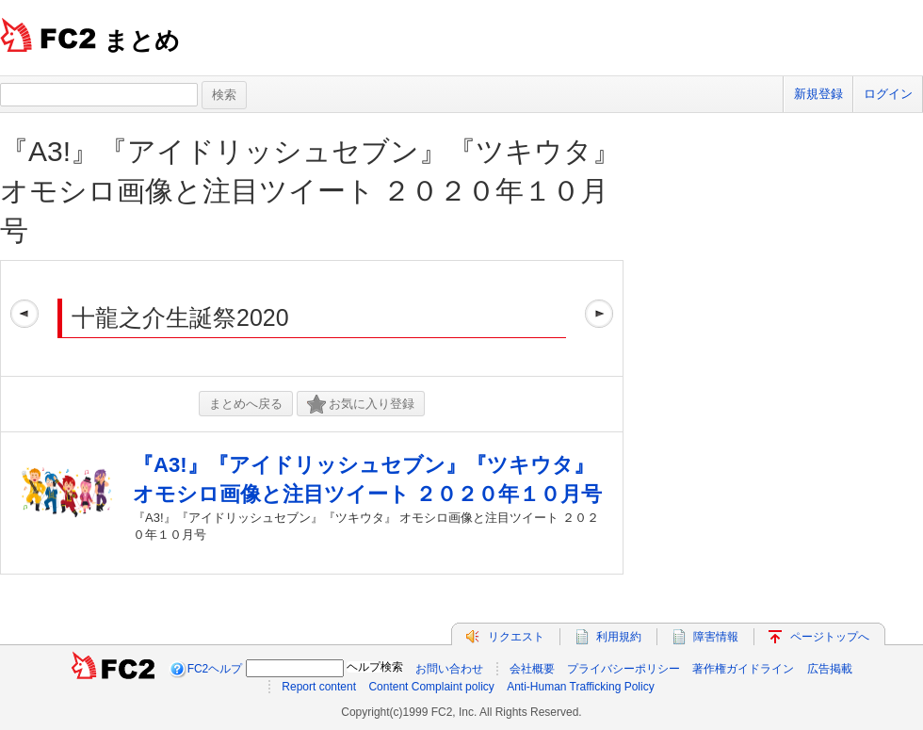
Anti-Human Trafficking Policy (581, 686)
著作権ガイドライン (743, 668)
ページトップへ (829, 636)
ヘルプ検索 (375, 667)
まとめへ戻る (246, 404)
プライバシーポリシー (623, 668)
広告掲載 (829, 668)
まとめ (142, 40)
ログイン (888, 94)
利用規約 (618, 636)
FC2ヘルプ (215, 668)
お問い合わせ (449, 668)
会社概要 (532, 668)
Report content (319, 686)
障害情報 (715, 636)
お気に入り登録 (360, 404)
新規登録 (818, 94)
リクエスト (516, 636)
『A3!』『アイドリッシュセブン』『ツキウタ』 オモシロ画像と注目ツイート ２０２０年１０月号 (310, 191)
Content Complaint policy (431, 686)
